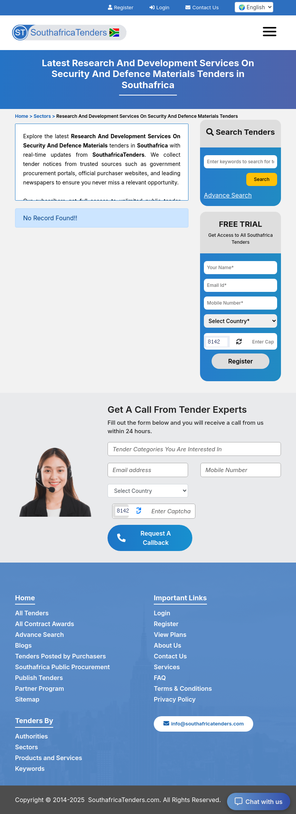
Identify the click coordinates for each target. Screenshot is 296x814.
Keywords (30, 768)
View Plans (170, 634)
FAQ (160, 678)
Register (120, 7)
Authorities (31, 736)
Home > (23, 116)
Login (160, 7)
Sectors (26, 747)
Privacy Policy (175, 699)
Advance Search (39, 634)
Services (167, 667)
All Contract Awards (44, 624)
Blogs (23, 645)
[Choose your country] (240, 321)
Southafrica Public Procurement (62, 667)
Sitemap (27, 699)
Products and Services (48, 758)
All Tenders (32, 613)
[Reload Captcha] (239, 341)
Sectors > (44, 116)
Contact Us (202, 7)
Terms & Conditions (183, 688)
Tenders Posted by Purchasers (60, 656)
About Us (167, 645)
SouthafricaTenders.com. (124, 800)
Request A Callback (144, 537)
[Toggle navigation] (272, 32)
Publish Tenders (39, 678)
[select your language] (254, 7)
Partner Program (39, 688)
